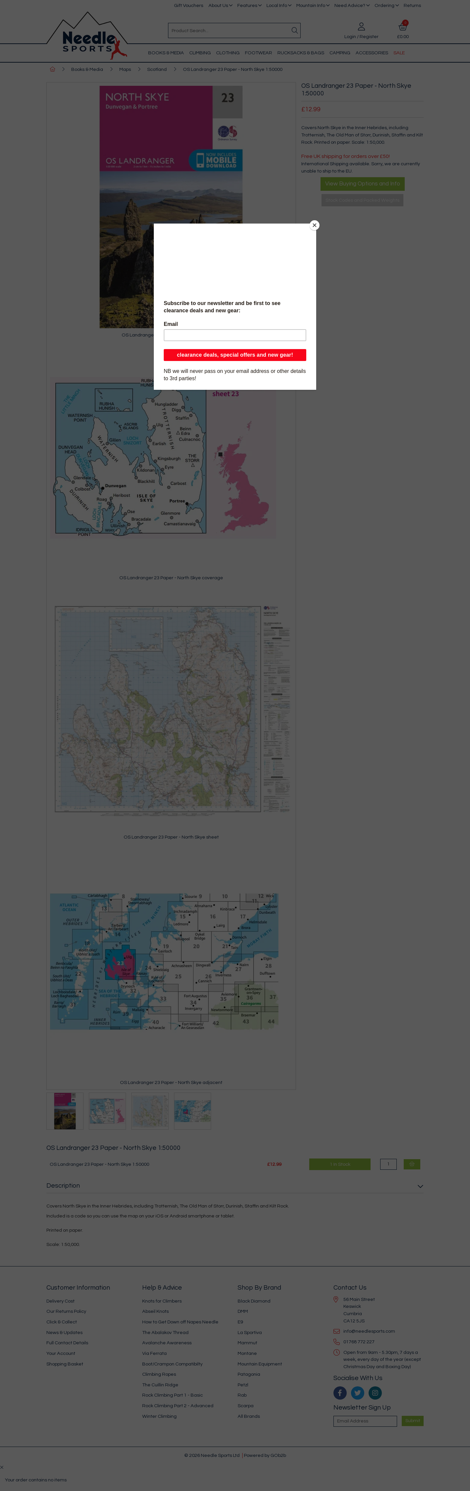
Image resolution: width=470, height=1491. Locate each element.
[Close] (315, 225)
